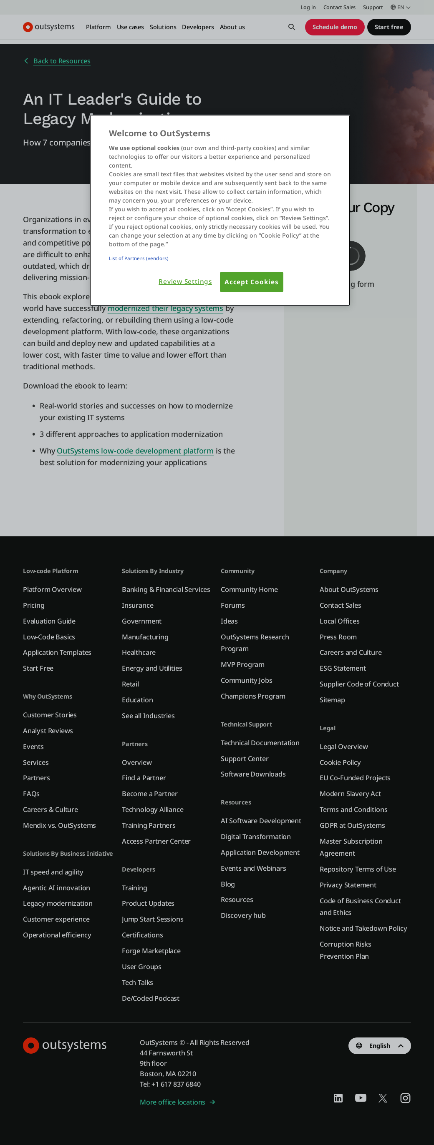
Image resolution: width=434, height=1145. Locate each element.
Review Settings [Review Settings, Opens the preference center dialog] (185, 281)
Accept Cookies (252, 282)
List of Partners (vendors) (139, 258)
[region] (220, 210)
